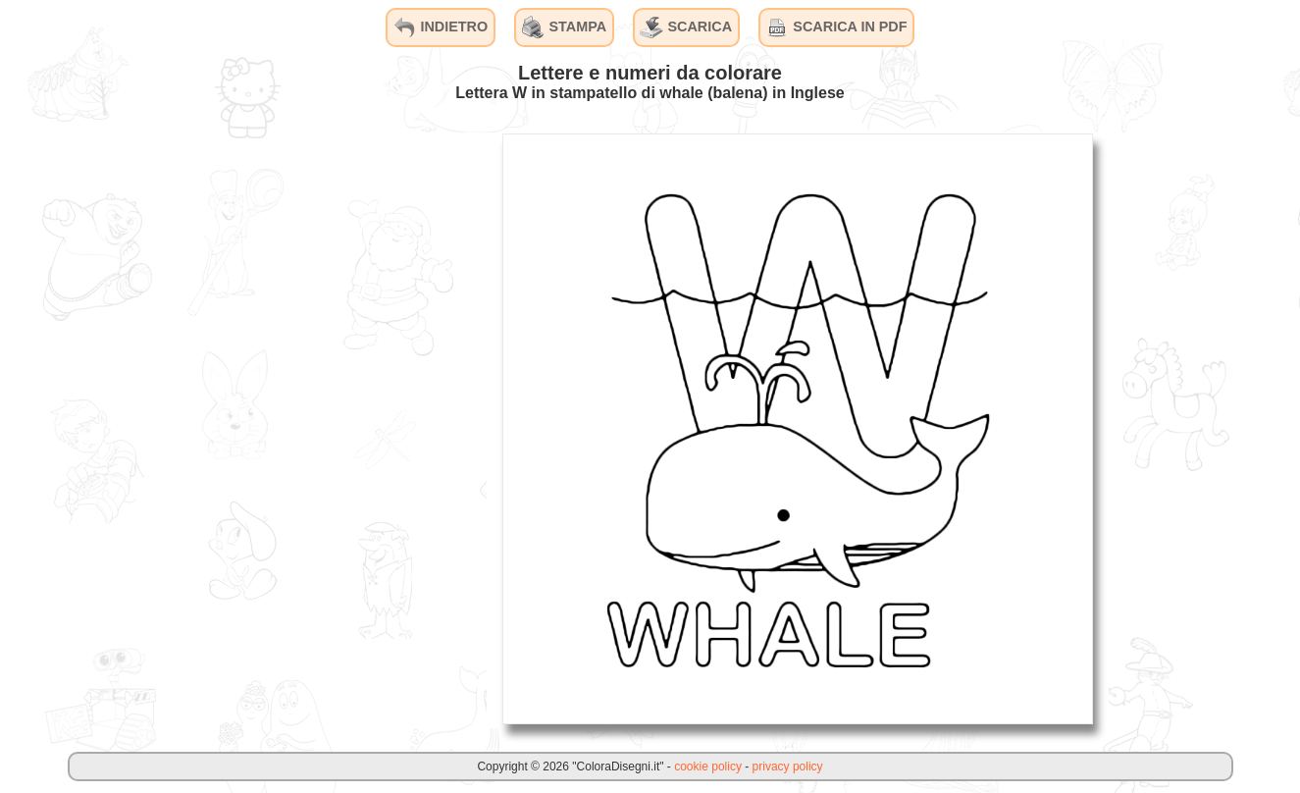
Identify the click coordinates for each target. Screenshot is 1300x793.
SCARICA (686, 27)
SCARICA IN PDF (836, 27)
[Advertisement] (339, 427)
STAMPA (564, 27)
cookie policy (708, 766)
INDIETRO (440, 27)
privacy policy (788, 766)
